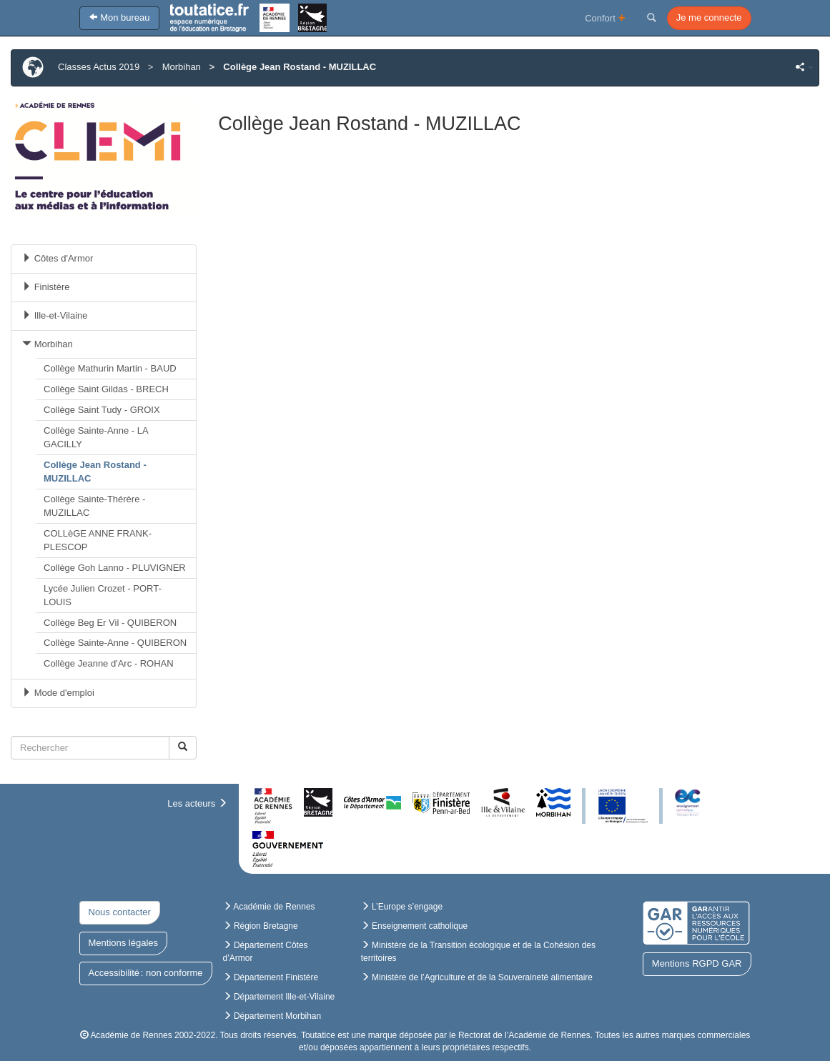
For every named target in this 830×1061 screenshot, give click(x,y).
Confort (605, 17)
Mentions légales (124, 942)
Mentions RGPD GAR (697, 963)
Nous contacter (120, 912)
